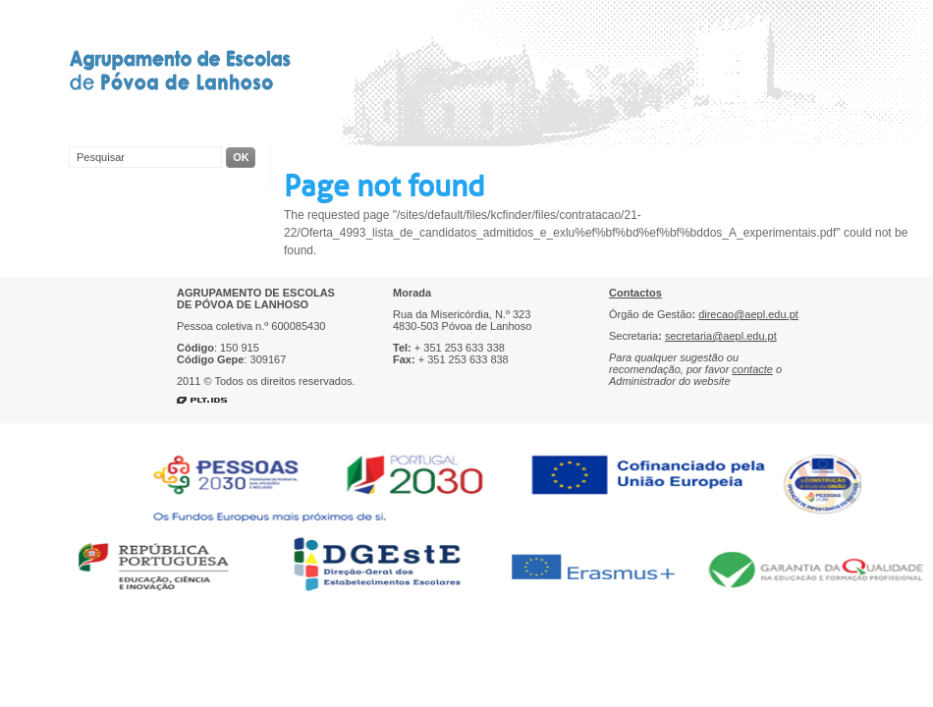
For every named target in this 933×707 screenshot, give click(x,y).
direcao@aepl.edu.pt (748, 314)
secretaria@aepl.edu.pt (721, 336)
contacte (752, 369)
